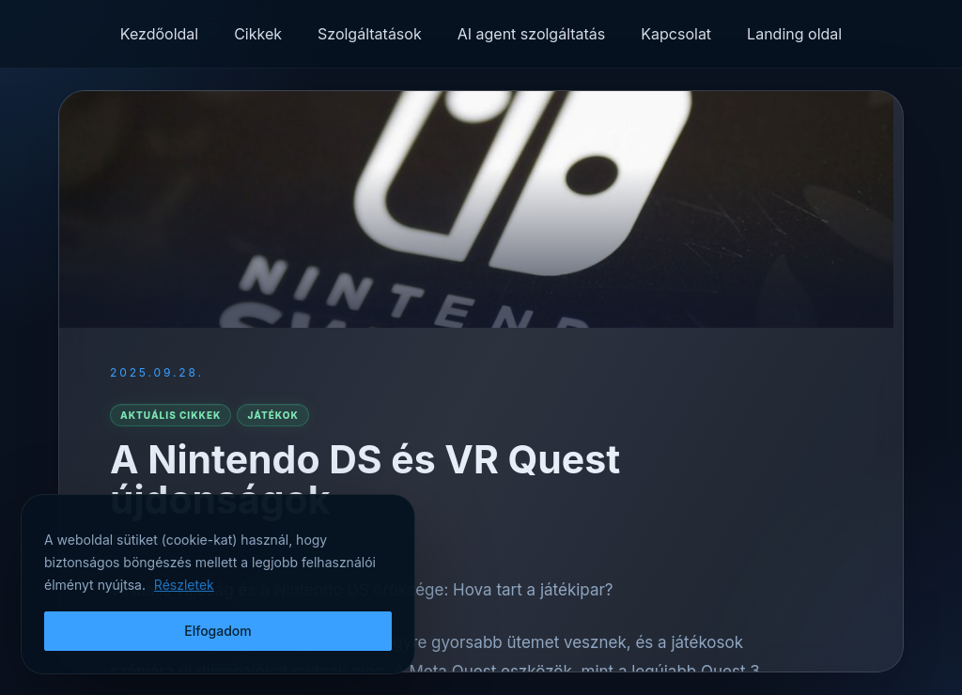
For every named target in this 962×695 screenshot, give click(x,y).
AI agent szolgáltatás (532, 33)
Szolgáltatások (370, 33)
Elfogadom (218, 631)
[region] (218, 584)
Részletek (184, 585)
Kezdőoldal (159, 33)
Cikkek (258, 33)
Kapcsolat (676, 33)
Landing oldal (794, 33)
